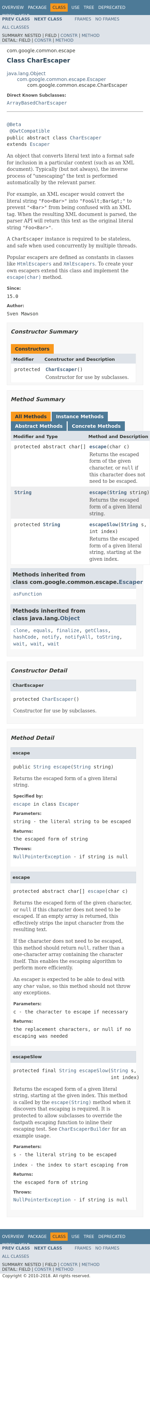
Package (37, 7)
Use (75, 7)
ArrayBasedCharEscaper (37, 103)
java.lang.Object (26, 73)
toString (107, 637)
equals (42, 630)
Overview (13, 7)
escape (98, 446)
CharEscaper (85, 137)
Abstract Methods (39, 426)
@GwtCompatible (30, 131)
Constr (69, 35)
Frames (83, 19)
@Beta (14, 124)
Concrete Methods (96, 426)
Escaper (40, 144)
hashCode (24, 637)
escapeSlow (103, 524)
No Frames (107, 19)
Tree (89, 7)
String (23, 492)
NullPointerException (42, 856)
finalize (67, 630)
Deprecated (112, 7)
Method (91, 35)
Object (70, 618)
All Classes (15, 27)
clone (20, 630)
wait (19, 643)
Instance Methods (79, 416)
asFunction (27, 594)
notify (50, 637)
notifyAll (78, 637)
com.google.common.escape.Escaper (61, 79)
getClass (96, 630)
